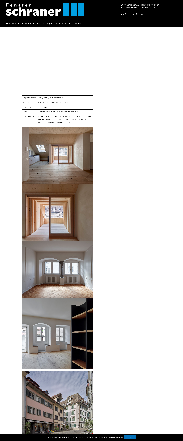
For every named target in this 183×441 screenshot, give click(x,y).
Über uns (12, 23)
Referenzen (62, 23)
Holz (29, 411)
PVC (28, 417)
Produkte (27, 23)
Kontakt (76, 23)
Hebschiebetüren (34, 420)
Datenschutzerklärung (69, 408)
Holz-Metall (31, 414)
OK (130, 437)
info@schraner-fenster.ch (133, 14)
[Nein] (180, 437)
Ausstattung (45, 23)
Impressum (64, 411)
